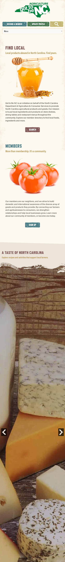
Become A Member (14, 24)
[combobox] (32, 31)
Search (32, 129)
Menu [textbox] (6, 31)
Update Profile (38, 24)
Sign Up (32, 228)
